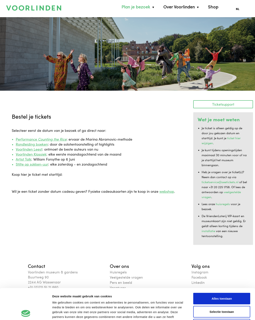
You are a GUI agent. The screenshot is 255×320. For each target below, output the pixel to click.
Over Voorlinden (179, 7)
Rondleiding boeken (32, 144)
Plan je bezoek (136, 7)
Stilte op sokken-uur (32, 164)
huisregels (223, 204)
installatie (208, 231)
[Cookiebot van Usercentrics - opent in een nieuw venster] (25, 312)
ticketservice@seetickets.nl (220, 182)
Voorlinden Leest (29, 149)
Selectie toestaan (222, 280)
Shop (213, 7)
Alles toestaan (222, 267)
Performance (41, 139)
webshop (166, 191)
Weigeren (221, 293)
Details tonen (215, 312)
